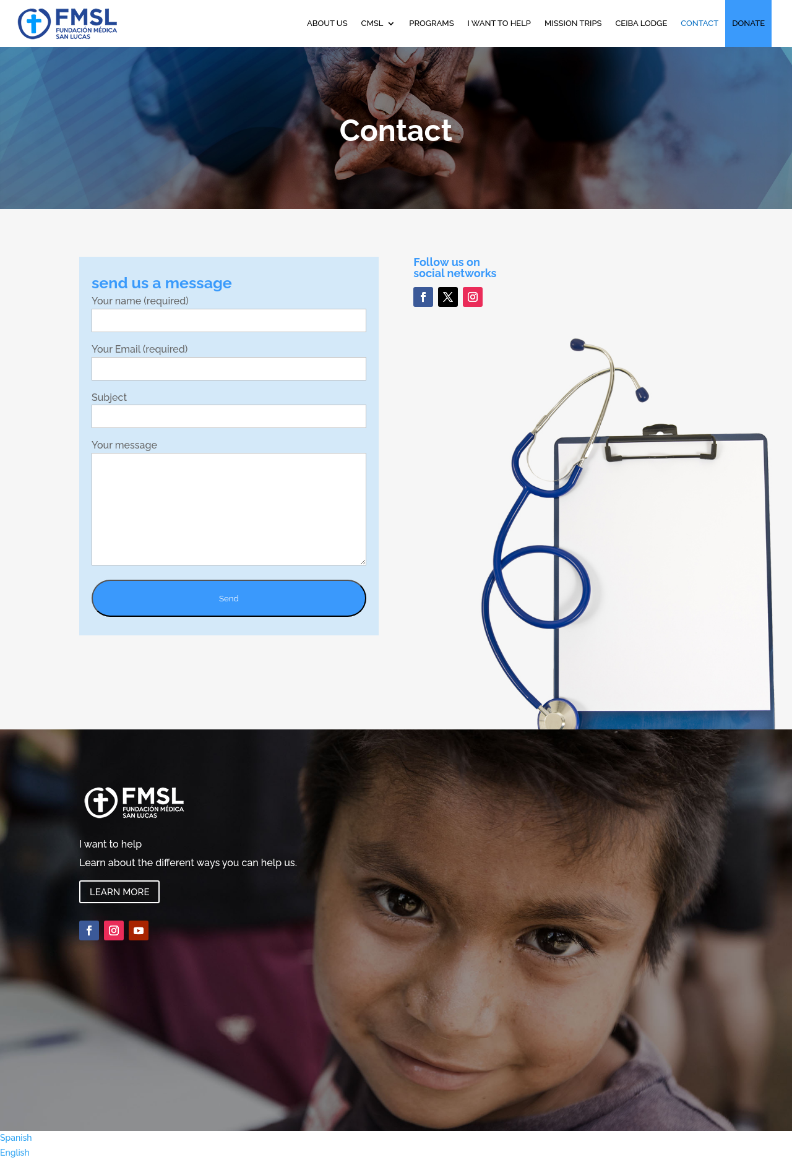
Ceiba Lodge (641, 23)
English (15, 1153)
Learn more (119, 892)
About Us (327, 23)
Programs (431, 23)
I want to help (499, 23)
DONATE (748, 23)
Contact (699, 23)
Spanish (16, 1138)
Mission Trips (573, 23)
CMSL (372, 23)
